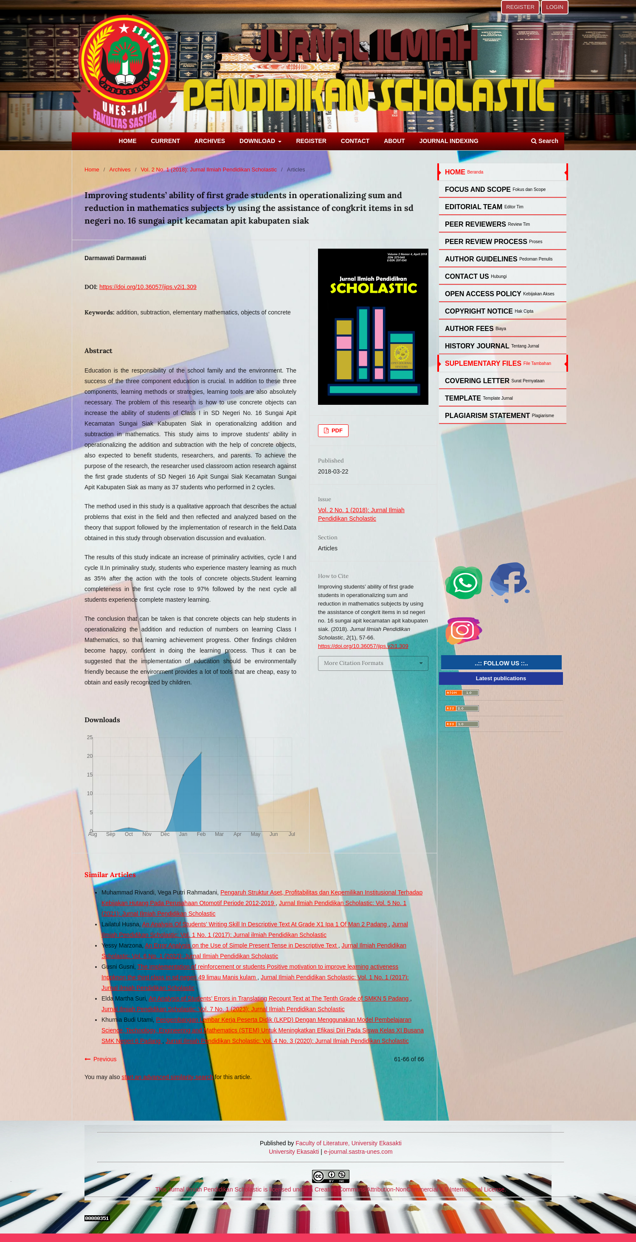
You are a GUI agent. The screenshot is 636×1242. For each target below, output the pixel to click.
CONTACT (355, 140)
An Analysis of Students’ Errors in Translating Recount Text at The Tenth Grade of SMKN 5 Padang (279, 998)
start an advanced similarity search (167, 1077)
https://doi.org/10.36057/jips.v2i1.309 (148, 286)
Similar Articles (110, 874)
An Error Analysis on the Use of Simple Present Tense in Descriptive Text (241, 945)
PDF (336, 430)
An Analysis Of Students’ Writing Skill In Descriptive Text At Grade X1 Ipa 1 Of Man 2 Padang (265, 924)
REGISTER (311, 140)
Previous (104, 1059)
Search (544, 140)
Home (91, 169)
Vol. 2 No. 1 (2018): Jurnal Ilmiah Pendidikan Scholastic (209, 169)
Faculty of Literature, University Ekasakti (348, 1143)
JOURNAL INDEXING (448, 140)
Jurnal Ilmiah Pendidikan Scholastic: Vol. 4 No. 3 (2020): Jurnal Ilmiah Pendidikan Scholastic (287, 1040)
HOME (128, 140)
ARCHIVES (209, 140)
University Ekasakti (294, 1151)
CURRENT (165, 140)
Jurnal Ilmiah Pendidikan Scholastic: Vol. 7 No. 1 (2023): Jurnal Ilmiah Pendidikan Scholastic (223, 1009)
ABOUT (394, 140)
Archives (120, 169)
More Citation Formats (353, 663)
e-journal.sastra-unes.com (357, 1151)
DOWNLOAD (258, 140)
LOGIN (554, 7)
